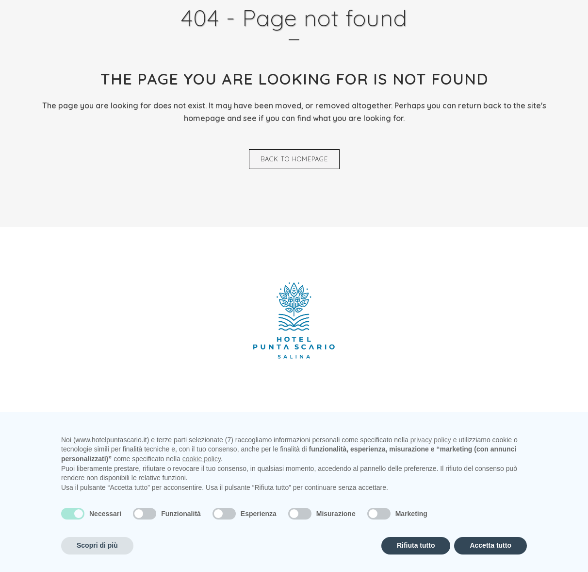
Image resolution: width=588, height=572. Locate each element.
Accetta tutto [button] (490, 545)
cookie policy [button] (201, 459)
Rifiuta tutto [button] (416, 545)
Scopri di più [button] (97, 545)
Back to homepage (294, 159)
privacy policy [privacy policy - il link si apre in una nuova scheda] (430, 440)
